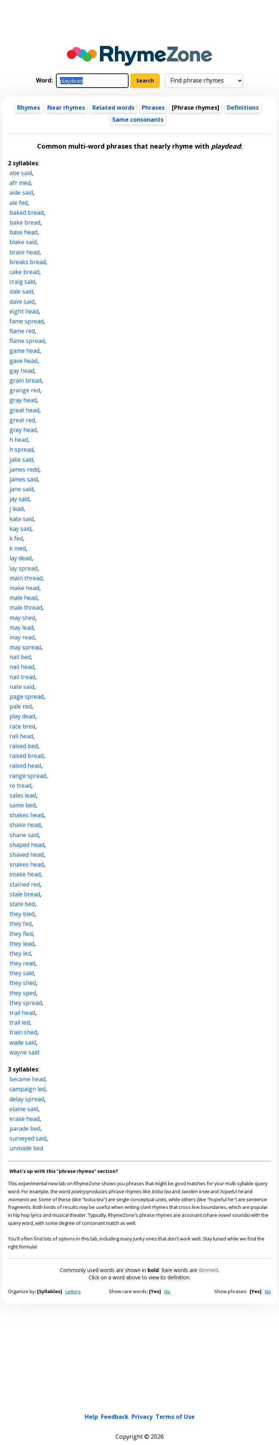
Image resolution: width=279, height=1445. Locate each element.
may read (22, 637)
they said (21, 973)
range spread (27, 776)
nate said (21, 687)
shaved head (26, 855)
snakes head (26, 864)
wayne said (24, 1052)
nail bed (20, 657)
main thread (26, 578)
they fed (20, 924)
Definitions (243, 108)
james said (23, 479)
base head (23, 232)
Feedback (115, 1362)
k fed (16, 538)
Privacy (142, 1362)
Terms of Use (175, 1362)
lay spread (23, 568)
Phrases (153, 108)
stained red (24, 884)
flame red (22, 331)
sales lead (22, 795)
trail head (22, 1013)
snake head (25, 874)
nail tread (22, 677)
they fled (21, 934)
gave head (23, 361)
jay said (19, 499)
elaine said (23, 1109)
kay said (20, 529)
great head (24, 410)
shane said (24, 835)
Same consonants (137, 120)
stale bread (24, 894)
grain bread (25, 380)
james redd (24, 469)
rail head (21, 736)
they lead (21, 944)
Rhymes (28, 108)
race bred (22, 726)
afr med (20, 183)
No (167, 1291)
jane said (21, 489)
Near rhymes (66, 108)
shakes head (26, 815)
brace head (24, 252)
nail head (21, 667)
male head (23, 598)
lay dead (20, 558)
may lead (21, 627)
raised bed (23, 746)
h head (18, 440)
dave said (22, 302)
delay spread (26, 1099)
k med (17, 548)
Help (91, 1362)
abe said (20, 173)
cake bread (24, 272)
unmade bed (26, 1148)
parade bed (24, 1129)
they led (20, 953)
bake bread (24, 222)
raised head (25, 766)
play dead (22, 716)
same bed (22, 805)
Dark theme (160, 1405)
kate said (21, 519)
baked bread (26, 213)
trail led (19, 1022)
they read (22, 963)
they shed (22, 983)
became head (27, 1079)
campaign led (27, 1089)
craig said (22, 282)
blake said (23, 242)
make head (24, 588)
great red (22, 420)
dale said (21, 291)
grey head (23, 430)
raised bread (26, 756)
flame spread (27, 341)
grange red (24, 390)
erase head (24, 1119)
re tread (20, 786)
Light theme (120, 1405)
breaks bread (27, 262)
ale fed (18, 203)
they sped (22, 993)
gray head (23, 400)
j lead (16, 509)
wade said (22, 1042)
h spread (21, 449)
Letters (73, 1291)
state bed (22, 904)
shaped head (26, 845)
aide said (21, 193)
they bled (22, 914)
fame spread (26, 321)
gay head (21, 371)
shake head (25, 825)
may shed (22, 618)
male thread (25, 607)
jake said (21, 460)
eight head (24, 311)
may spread (25, 647)
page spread (26, 697)
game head (24, 351)
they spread (25, 1003)
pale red (20, 706)
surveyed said (27, 1138)
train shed (23, 1032)
